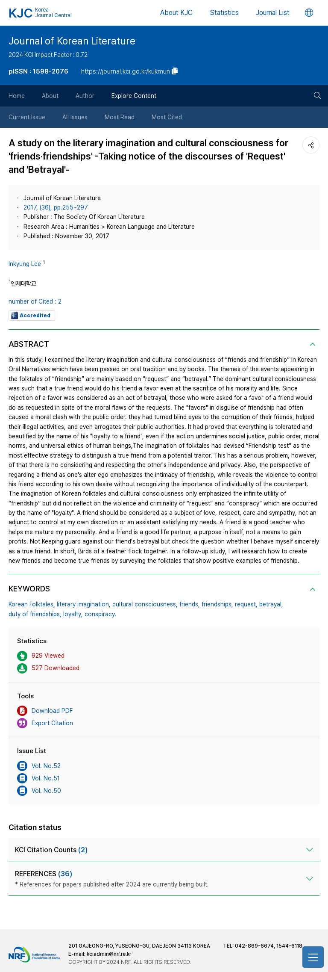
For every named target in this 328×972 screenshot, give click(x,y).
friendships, (217, 604)
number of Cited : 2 (35, 301)
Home (17, 95)
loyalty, (73, 614)
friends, (189, 604)
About (50, 95)
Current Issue (27, 117)
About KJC (176, 13)
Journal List (273, 13)
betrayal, (271, 604)
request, (246, 604)
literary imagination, (84, 604)
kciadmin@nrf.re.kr (109, 954)
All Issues (75, 117)
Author (85, 95)
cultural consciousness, (145, 604)
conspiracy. (101, 614)
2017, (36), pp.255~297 (55, 207)
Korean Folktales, (32, 604)
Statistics (224, 13)
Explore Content (133, 95)
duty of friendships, (35, 614)
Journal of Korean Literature (72, 41)
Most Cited (167, 117)
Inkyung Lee (25, 263)
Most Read (120, 117)
